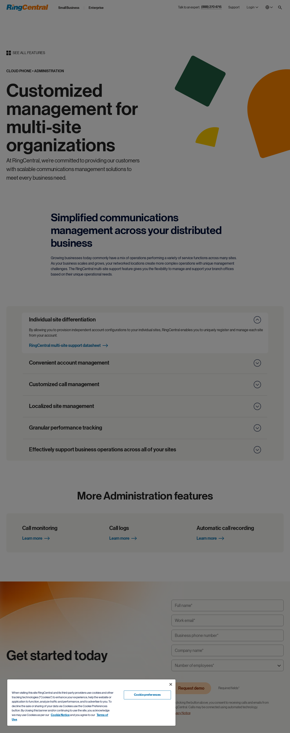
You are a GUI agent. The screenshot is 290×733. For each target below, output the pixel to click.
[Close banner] (170, 684)
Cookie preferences (147, 695)
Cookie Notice (60, 715)
